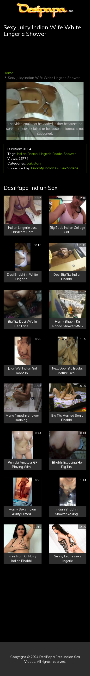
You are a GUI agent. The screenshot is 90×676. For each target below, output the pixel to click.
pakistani (34, 163)
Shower (70, 154)
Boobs (58, 154)
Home (8, 73)
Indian (22, 154)
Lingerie (45, 154)
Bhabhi (33, 154)
